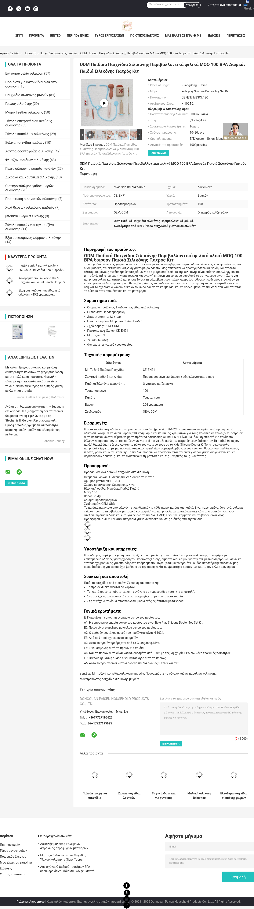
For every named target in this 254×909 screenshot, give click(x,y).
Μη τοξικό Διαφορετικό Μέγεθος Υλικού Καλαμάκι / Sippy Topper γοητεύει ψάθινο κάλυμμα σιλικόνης (65, 858)
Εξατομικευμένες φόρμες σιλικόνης (33, 238)
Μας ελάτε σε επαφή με (183, 35)
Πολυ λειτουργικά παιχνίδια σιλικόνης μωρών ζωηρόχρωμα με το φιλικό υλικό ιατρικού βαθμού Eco (95, 796)
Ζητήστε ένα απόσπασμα (224, 5)
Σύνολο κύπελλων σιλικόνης (27, 134)
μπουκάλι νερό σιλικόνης (24, 216)
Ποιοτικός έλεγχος (144, 35)
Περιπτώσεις (235, 35)
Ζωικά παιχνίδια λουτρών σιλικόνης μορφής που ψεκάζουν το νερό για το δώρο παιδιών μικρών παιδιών (129, 796)
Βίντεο (55, 35)
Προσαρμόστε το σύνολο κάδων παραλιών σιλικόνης (181, 673)
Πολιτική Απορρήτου (31, 901)
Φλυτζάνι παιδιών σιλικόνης (27, 160)
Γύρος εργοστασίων (109, 35)
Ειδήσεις (213, 35)
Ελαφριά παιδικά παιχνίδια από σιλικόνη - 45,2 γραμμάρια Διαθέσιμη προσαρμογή (39, 294)
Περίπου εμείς (77, 35)
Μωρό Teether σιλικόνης (24, 112)
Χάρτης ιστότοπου (12, 874)
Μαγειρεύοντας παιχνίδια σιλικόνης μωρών (109, 679)
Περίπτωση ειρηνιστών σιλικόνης (31, 199)
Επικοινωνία (159, 153)
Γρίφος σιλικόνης (18, 104)
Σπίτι (19, 35)
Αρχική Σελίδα (9, 53)
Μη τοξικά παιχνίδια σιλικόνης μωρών (118, 673)
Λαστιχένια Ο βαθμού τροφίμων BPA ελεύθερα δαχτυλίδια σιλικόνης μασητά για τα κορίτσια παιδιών (67, 869)
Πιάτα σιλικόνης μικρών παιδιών (30, 169)
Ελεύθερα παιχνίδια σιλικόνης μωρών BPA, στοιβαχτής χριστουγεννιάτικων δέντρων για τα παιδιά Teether (234, 796)
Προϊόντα (36, 35)
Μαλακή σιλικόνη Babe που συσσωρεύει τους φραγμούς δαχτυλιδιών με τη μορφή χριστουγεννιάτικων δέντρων (199, 796)
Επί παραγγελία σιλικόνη (24, 73)
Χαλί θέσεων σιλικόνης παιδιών (29, 207)
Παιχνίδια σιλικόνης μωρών (58, 53)
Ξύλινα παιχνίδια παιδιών (24, 143)
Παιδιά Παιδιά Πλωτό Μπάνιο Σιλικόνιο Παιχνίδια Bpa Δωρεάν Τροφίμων (40, 270)
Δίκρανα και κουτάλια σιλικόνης (30, 177)
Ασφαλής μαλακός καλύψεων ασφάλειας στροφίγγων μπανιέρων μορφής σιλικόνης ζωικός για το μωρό (66, 846)
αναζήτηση (192, 5)
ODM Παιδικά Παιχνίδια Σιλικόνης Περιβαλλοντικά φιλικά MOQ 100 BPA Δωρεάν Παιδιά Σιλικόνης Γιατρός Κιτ (109, 149)
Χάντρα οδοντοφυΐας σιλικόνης (29, 151)
